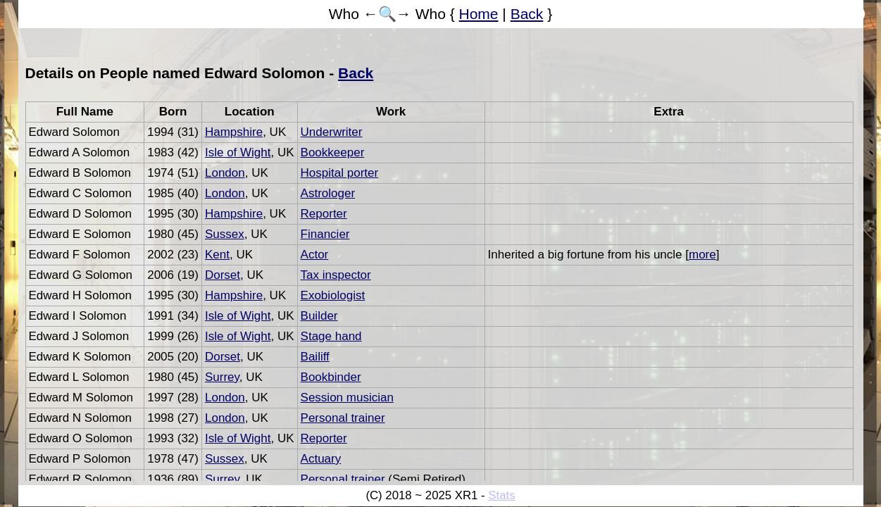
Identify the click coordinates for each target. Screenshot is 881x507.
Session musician (347, 397)
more (702, 254)
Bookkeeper (333, 152)
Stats (501, 495)
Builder (319, 316)
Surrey (222, 377)
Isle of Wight (238, 152)
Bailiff (315, 356)
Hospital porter (340, 173)
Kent (217, 254)
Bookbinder (331, 377)
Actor (315, 254)
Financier (325, 234)
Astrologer (328, 193)
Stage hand (331, 336)
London (225, 173)
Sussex (224, 234)
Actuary (321, 458)
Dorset (222, 275)
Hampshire (234, 132)
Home (479, 14)
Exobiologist (333, 295)
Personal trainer (343, 418)
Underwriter (332, 132)
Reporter (324, 213)
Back (527, 14)
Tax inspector (336, 275)
